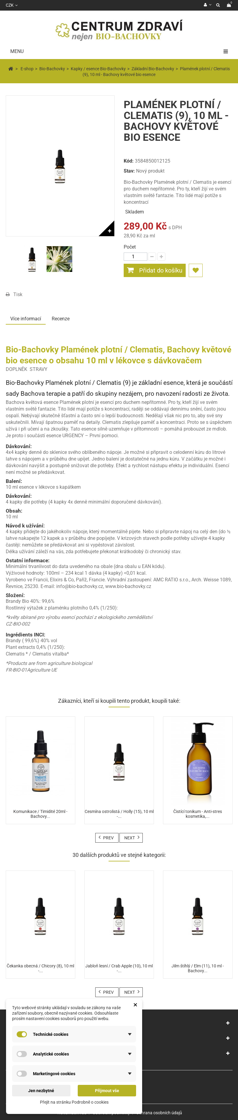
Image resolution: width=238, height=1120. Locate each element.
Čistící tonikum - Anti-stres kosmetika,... (197, 814)
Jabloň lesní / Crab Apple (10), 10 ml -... (119, 968)
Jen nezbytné (41, 1090)
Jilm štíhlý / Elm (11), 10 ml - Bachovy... (197, 968)
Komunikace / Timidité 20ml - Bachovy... (40, 814)
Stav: (129, 171)
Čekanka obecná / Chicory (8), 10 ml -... (40, 968)
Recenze (61, 319)
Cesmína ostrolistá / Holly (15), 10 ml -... (119, 814)
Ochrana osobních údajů (159, 1112)
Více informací (25, 319)
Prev (108, 837)
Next (129, 837)
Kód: (129, 161)
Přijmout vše (107, 1090)
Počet (130, 247)
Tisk (17, 294)
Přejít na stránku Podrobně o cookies (74, 1102)
